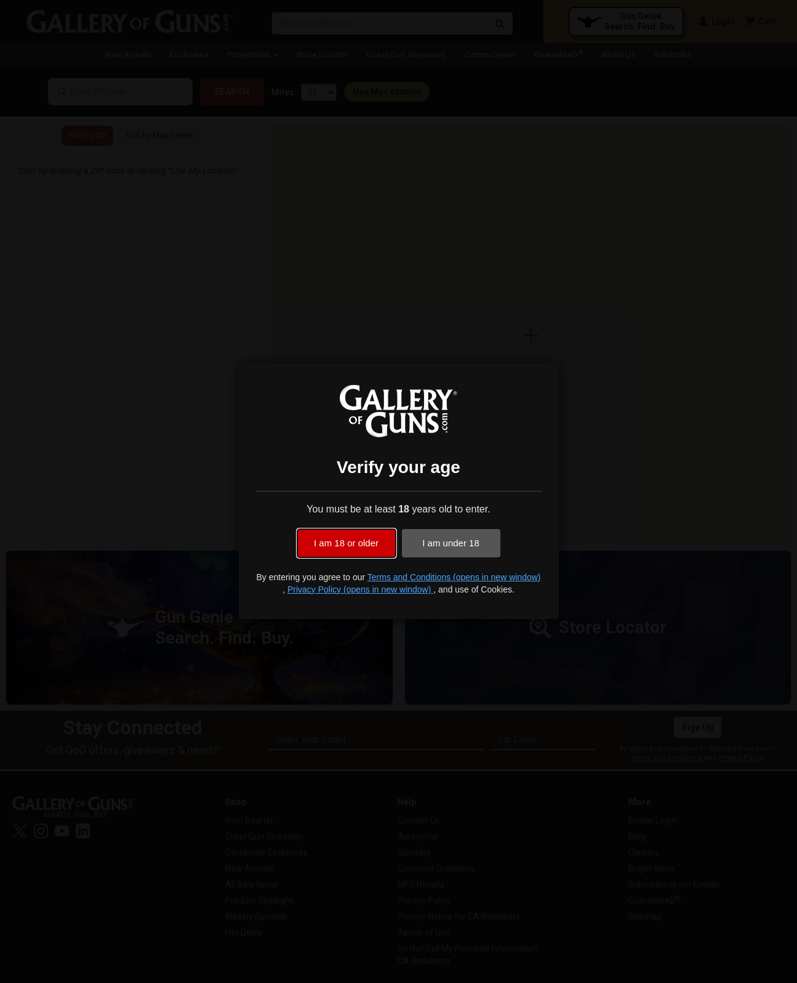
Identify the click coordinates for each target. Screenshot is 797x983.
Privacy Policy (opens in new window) (360, 589)
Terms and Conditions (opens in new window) (454, 577)
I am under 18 (450, 543)
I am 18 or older (346, 543)
